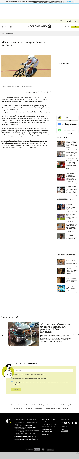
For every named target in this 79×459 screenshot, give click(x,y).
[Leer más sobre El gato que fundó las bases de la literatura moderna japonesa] (72, 279)
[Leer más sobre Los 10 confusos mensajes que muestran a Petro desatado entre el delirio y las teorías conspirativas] (72, 176)
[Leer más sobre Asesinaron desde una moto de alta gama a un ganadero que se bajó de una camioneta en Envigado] (72, 143)
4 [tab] (41, 347)
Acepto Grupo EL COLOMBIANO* (29, 373)
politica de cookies (57, 2)
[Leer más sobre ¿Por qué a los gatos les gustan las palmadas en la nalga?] (72, 261)
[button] (76, 149)
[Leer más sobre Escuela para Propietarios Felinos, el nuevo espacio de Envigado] (72, 270)
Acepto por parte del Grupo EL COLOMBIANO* (30, 377)
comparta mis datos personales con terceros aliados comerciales (41, 381)
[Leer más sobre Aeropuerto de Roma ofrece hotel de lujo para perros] (72, 288)
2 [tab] (37, 347)
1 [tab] (35, 347)
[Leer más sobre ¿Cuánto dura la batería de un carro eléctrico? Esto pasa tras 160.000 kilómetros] (55, 337)
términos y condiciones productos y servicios (25, 373)
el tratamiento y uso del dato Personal (24, 377)
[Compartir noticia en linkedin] (50, 92)
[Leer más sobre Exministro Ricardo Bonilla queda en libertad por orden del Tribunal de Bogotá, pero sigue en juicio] (72, 189)
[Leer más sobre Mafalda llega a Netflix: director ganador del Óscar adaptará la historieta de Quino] (72, 226)
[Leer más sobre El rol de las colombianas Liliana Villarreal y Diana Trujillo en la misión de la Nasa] (72, 206)
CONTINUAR (68, 2)
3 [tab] (39, 347)
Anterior (4, 334)
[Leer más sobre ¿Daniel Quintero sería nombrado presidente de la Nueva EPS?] (72, 153)
